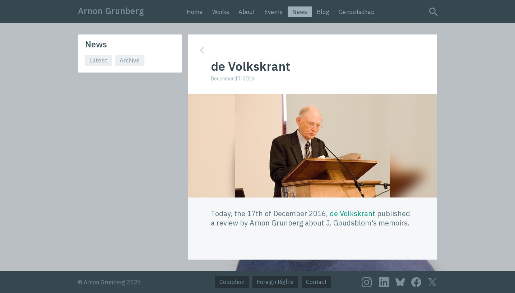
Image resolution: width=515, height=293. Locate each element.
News (299, 11)
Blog (323, 11)
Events (273, 11)
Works (220, 11)
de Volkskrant (352, 213)
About (246, 11)
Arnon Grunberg (111, 11)
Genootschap (357, 11)
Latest (98, 60)
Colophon (232, 281)
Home (195, 11)
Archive (130, 60)
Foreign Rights (275, 281)
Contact (316, 281)
